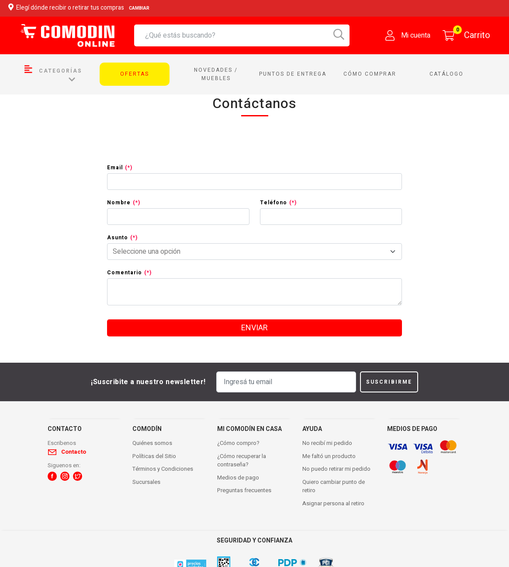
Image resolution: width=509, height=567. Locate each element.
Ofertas (134, 74)
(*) (128, 167)
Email (119, 167)
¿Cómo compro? (238, 443)
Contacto (73, 452)
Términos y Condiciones (162, 469)
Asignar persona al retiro (333, 503)
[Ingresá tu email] (286, 381)
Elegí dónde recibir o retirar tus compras (80, 8)
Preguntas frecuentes (244, 490)
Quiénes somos (152, 443)
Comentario (129, 273)
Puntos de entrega (292, 74)
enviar (254, 328)
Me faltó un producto (329, 456)
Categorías (53, 74)
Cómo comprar (369, 74)
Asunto (122, 237)
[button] (52, 476)
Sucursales (146, 482)
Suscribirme (389, 382)
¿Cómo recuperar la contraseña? (241, 460)
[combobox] (247, 35)
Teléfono (278, 203)
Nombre (123, 203)
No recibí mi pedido (327, 443)
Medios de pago (238, 477)
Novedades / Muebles (216, 74)
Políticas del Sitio (154, 456)
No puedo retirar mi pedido (336, 469)
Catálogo (446, 74)
